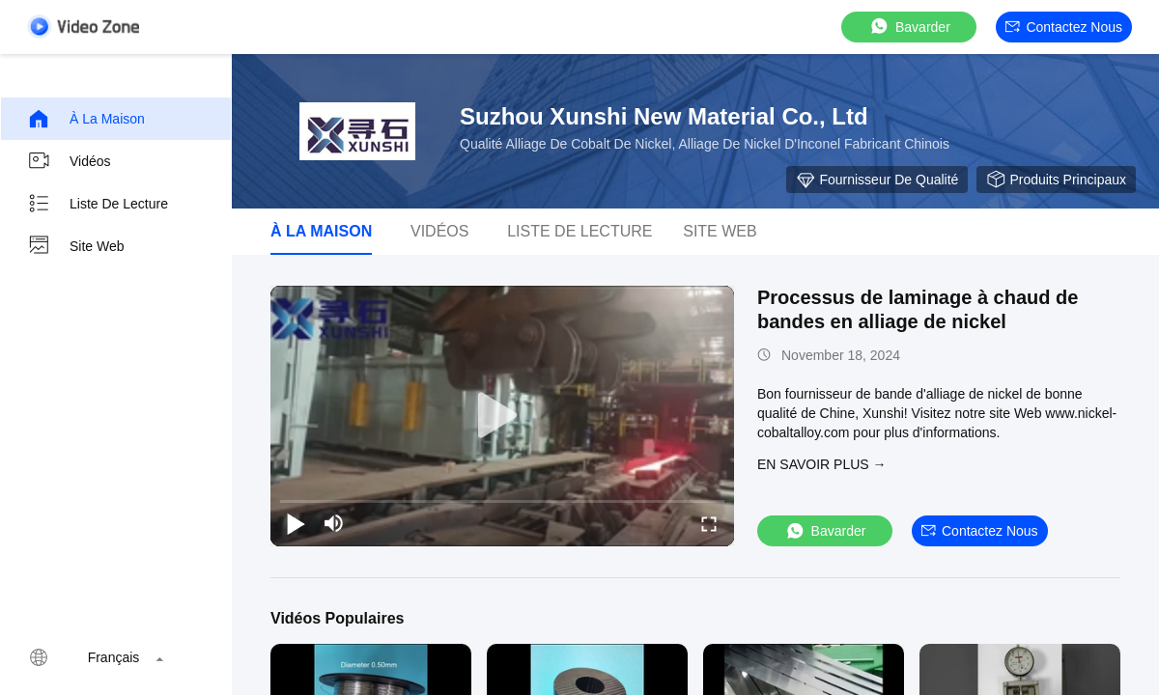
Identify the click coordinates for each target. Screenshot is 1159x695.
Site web (76, 246)
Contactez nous (1063, 27)
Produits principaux (1056, 179)
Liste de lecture (97, 203)
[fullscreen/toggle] (709, 523)
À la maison (86, 118)
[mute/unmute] (334, 523)
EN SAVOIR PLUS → (822, 464)
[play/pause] (295, 523)
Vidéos (69, 161)
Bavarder (909, 26)
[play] (502, 416)
